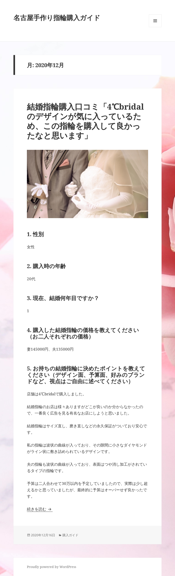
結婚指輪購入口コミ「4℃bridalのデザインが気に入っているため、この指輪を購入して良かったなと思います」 (85, 121)
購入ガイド (70, 535)
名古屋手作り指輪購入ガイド (56, 17)
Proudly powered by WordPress (51, 567)
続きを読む (40, 509)
